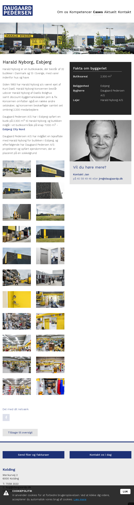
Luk (125, 491)
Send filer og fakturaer (33, 454)
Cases (96, 12)
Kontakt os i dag (101, 454)
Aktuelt (110, 12)
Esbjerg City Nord (14, 129)
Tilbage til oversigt (20, 432)
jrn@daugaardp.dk (111, 178)
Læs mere (80, 499)
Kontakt (124, 12)
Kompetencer (79, 12)
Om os (61, 12)
